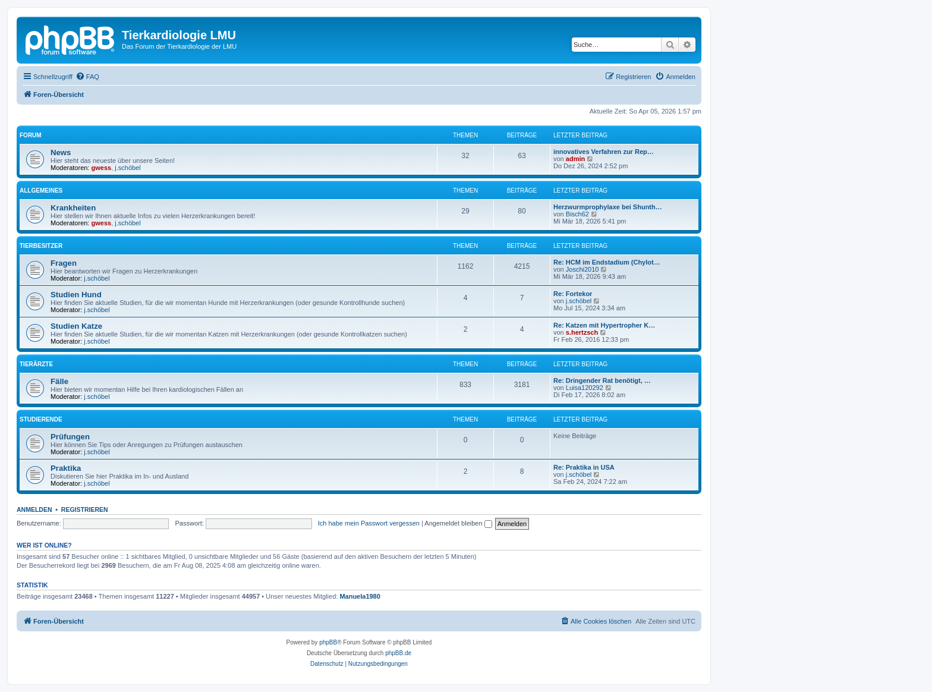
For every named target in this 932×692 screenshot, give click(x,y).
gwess (102, 167)
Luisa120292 (584, 387)
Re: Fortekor (572, 293)
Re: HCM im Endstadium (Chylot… (606, 262)
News (61, 152)
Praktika (66, 468)
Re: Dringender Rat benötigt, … (602, 380)
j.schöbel (127, 167)
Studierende (41, 419)
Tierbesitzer (41, 246)
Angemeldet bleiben (458, 523)
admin (575, 158)
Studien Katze (76, 326)
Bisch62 (577, 214)
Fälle (59, 381)
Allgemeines (41, 190)
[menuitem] (87, 77)
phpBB (328, 642)
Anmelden (34, 509)
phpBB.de (398, 653)
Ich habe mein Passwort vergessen (369, 523)
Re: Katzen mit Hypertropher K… (604, 325)
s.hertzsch (582, 332)
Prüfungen (70, 436)
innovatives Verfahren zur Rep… (603, 151)
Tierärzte (36, 364)
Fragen (64, 263)
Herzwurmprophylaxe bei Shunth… (607, 206)
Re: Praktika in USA (584, 467)
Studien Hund (76, 294)
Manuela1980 (359, 596)
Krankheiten (73, 207)
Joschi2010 (582, 269)
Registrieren (84, 509)
